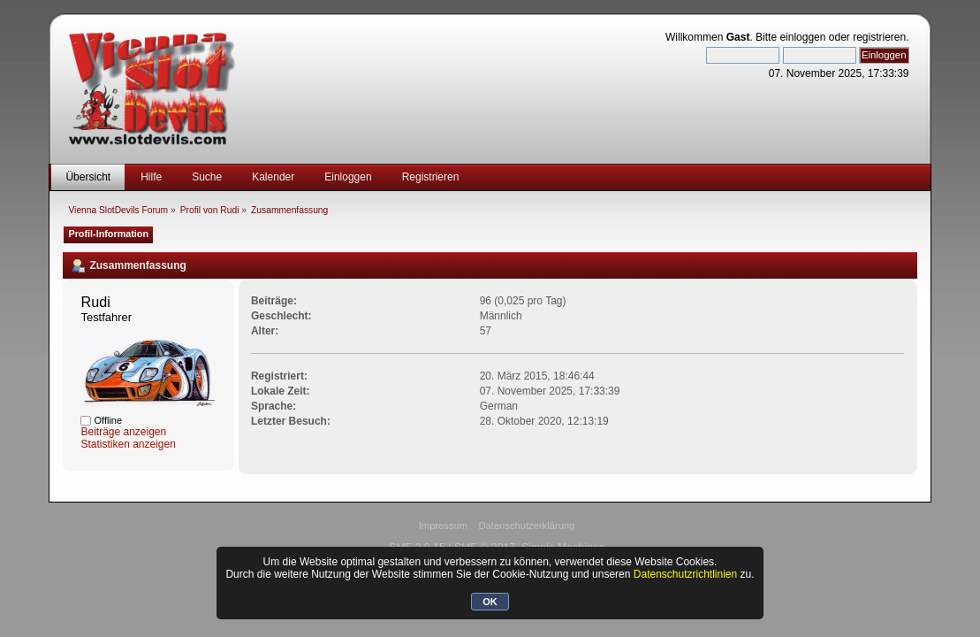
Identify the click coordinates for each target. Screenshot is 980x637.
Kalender (273, 177)
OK (490, 601)
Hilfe (151, 177)
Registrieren (431, 177)
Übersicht (87, 177)
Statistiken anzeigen (127, 444)
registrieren (879, 37)
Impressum (443, 525)
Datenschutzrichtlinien (685, 574)
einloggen (802, 37)
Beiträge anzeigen (123, 432)
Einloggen (347, 177)
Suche (207, 177)
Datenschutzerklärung (526, 525)
